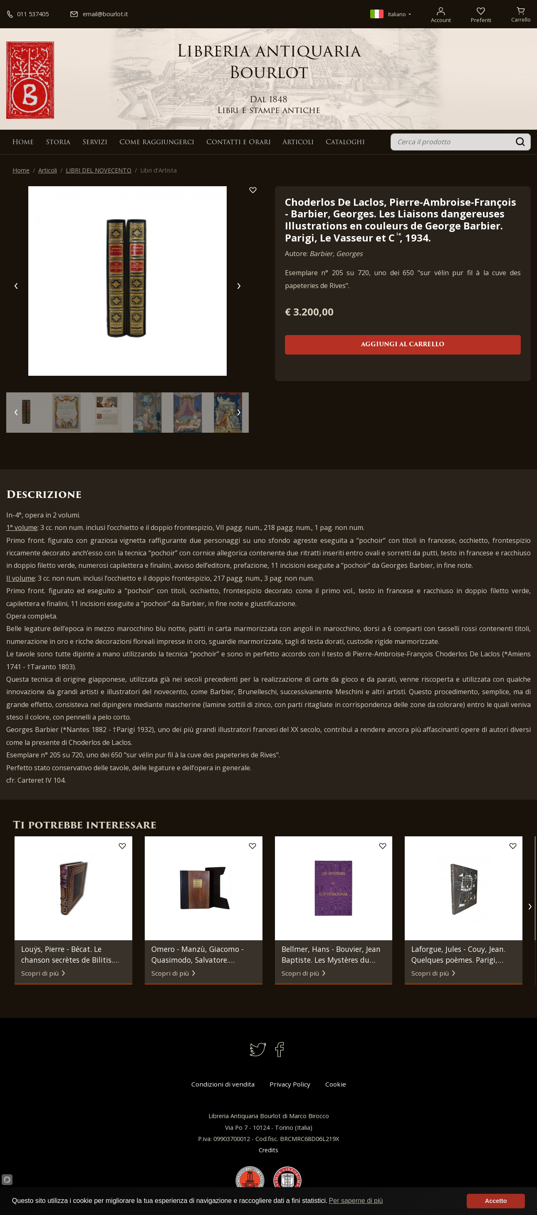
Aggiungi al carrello (402, 345)
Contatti (238, 142)
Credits (268, 1150)
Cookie (335, 1084)
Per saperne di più (356, 1200)
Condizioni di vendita (223, 1084)
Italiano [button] (388, 14)
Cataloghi (345, 142)
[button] (529, 906)
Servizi (94, 142)
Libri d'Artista (158, 170)
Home (23, 142)
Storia (58, 142)
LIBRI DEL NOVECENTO (98, 170)
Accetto (496, 1201)
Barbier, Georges (336, 253)
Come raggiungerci (156, 142)
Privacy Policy (290, 1084)
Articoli (298, 142)
